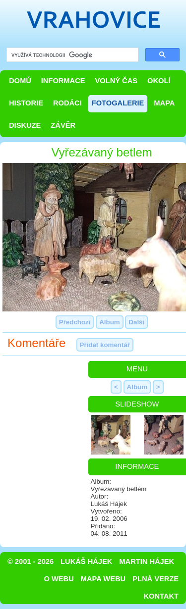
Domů (20, 81)
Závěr (63, 125)
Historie (26, 103)
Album (109, 322)
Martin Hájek (146, 561)
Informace (63, 81)
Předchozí (75, 322)
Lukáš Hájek (86, 561)
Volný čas (116, 81)
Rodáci (67, 103)
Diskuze (25, 125)
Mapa (164, 103)
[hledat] (71, 55)
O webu (59, 579)
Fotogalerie (118, 103)
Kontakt (161, 596)
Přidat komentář (105, 345)
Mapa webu (103, 579)
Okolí (158, 81)
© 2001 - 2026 (30, 561)
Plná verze (155, 579)
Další (136, 322)
